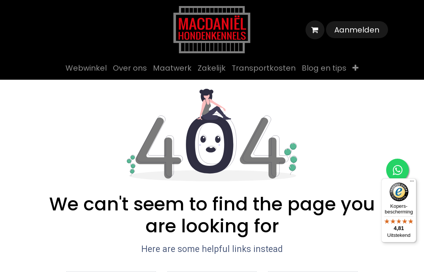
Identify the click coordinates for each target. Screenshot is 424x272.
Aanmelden (356, 30)
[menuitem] (86, 68)
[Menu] (411, 182)
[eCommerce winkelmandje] (315, 29)
